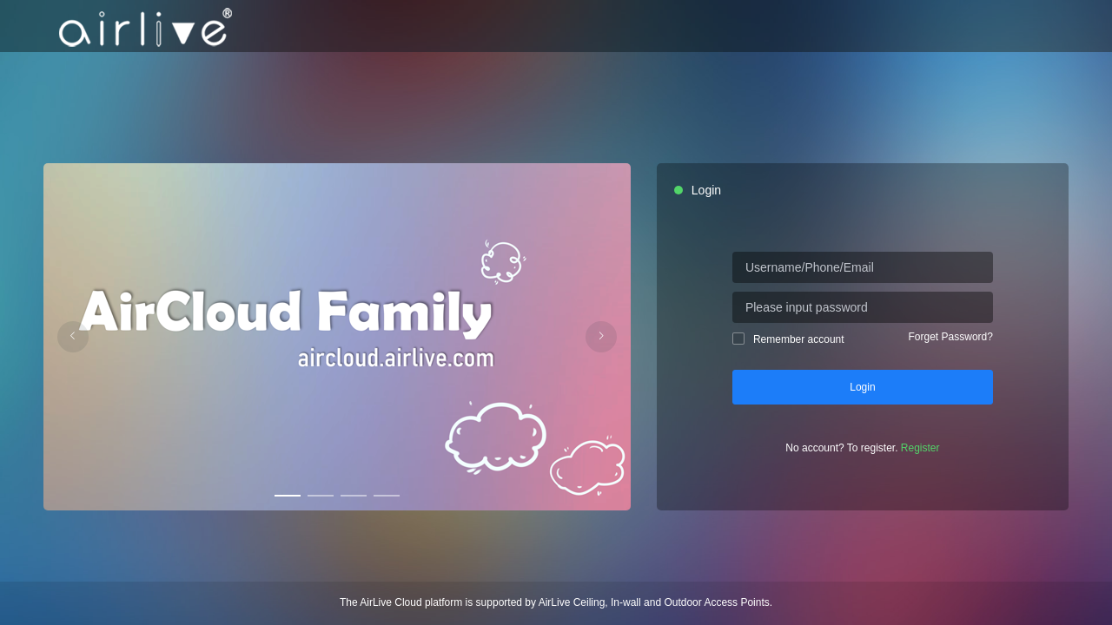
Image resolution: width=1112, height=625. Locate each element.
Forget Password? (951, 337)
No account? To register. (862, 448)
